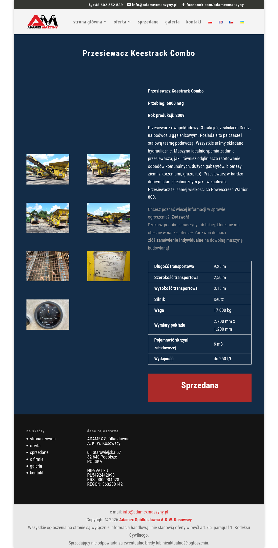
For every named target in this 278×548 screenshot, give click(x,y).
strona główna (87, 22)
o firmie (36, 459)
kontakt (194, 22)
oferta (120, 22)
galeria (172, 22)
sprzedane (148, 22)
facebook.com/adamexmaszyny (215, 5)
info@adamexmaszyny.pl (145, 511)
